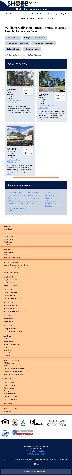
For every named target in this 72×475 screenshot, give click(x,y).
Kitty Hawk (34, 14)
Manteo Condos (9, 318)
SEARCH (50, 18)
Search (53, 460)
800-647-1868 (36, 454)
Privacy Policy (42, 460)
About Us (7, 460)
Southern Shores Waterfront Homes (16, 265)
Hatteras (30, 18)
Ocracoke (7, 356)
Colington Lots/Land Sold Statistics (16, 210)
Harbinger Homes (10, 391)
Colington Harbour (14, 192)
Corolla (5, 14)
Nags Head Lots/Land (11, 306)
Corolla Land (8, 242)
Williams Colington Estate (17, 201)
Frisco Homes (8, 342)
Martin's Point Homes (11, 272)
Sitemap (36, 464)
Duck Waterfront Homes (12, 258)
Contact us (7, 411)
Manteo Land (8, 321)
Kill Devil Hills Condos (11, 293)
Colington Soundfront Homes (17, 43)
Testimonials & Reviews (23, 460)
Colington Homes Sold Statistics (52, 205)
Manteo (22, 18)
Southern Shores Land (11, 268)
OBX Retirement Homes (12, 360)
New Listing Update (10, 408)
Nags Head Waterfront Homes (14, 311)
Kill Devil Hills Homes (11, 290)
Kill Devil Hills (45, 14)
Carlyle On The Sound (15, 204)
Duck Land (7, 255)
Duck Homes (8, 249)
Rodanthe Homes (10, 347)
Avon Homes (8, 336)
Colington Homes (9, 326)
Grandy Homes (9, 388)
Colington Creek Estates (16, 195)
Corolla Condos (9, 239)
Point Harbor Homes (11, 396)
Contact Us (63, 460)
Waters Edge (49, 198)
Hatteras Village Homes (12, 344)
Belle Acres (30, 204)
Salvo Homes (8, 350)
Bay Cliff (48, 192)
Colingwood (12, 198)
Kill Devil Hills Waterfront (12, 298)
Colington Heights (33, 195)
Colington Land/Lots (31, 49)
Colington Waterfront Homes (14, 331)
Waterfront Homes (10, 285)
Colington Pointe (32, 192)
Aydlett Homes (9, 382)
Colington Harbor (10, 329)
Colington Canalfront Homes (34, 38)
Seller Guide (8, 229)
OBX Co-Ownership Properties (14, 368)
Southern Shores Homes (12, 262)
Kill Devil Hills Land (10, 295)
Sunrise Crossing (32, 201)
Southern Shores (22, 14)
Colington (55, 14)
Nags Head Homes (10, 303)
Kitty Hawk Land (9, 282)
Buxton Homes (9, 339)
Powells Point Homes (11, 399)
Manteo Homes (9, 316)
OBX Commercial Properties (13, 366)
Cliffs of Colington (51, 195)
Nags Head (65, 14)
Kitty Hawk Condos (10, 280)
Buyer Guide (8, 232)
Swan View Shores (33, 198)
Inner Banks (40, 18)
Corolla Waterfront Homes (13, 245)
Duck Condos (8, 252)
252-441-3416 (35, 451)
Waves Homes (8, 353)
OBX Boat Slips (9, 363)
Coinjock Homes (9, 385)
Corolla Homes (9, 236)
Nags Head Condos (10, 308)
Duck (12, 14)
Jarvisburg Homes (10, 393)
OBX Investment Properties (13, 374)
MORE (9, 114)
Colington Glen (50, 201)
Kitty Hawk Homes (10, 277)
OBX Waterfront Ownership (13, 371)
